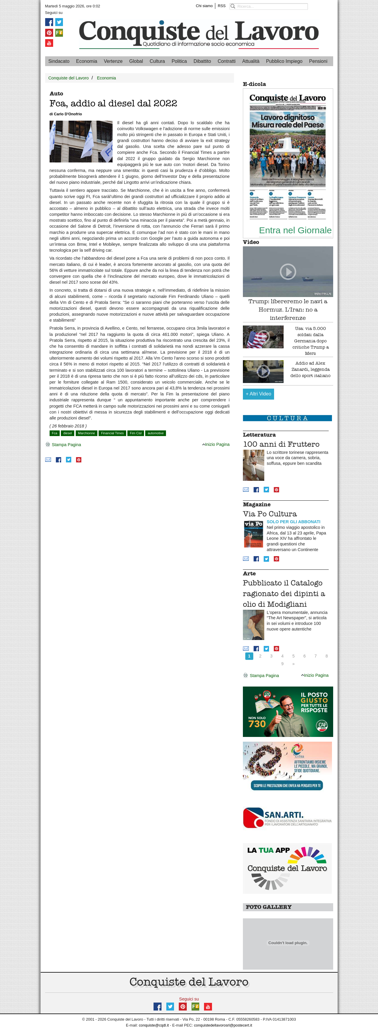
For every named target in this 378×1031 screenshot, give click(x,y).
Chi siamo (204, 6)
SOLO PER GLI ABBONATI (293, 521)
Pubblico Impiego (284, 61)
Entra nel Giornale (295, 230)
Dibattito (202, 61)
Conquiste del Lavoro (68, 78)
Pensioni (318, 61)
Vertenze (113, 61)
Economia (86, 61)
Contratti (226, 61)
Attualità (251, 61)
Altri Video (258, 393)
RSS (221, 6)
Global (136, 61)
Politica (179, 61)
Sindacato (58, 61)
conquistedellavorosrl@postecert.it (223, 1025)
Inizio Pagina (216, 444)
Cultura (157, 61)
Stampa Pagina (63, 445)
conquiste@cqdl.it (154, 1025)
